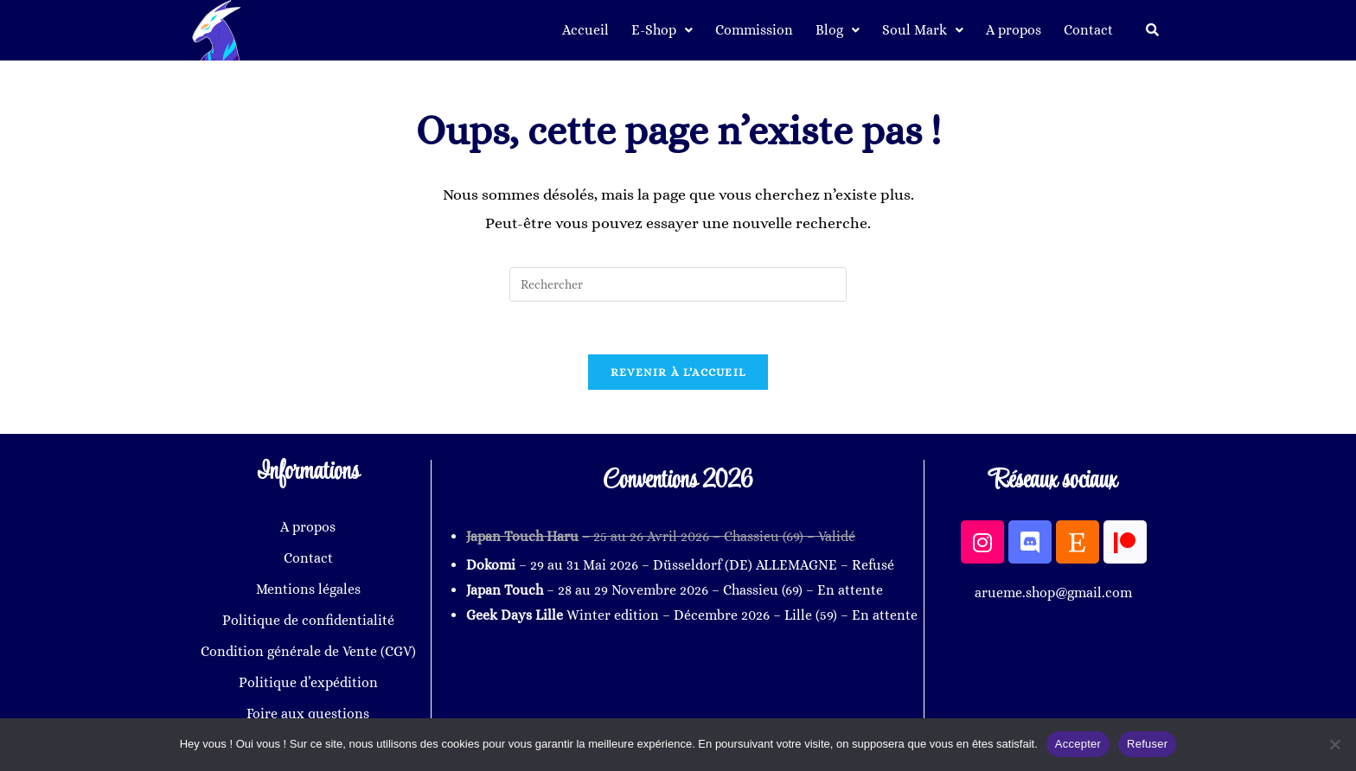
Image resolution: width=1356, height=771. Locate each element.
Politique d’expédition (308, 682)
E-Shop (662, 30)
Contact (1088, 30)
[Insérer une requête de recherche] (678, 284)
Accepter (1078, 743)
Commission (754, 30)
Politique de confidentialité (308, 620)
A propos (1013, 30)
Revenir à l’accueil (678, 372)
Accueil (585, 30)
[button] (662, 30)
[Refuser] (1334, 744)
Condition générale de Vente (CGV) (308, 651)
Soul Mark (922, 30)
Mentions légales (308, 589)
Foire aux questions (307, 713)
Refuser (1147, 743)
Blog (838, 30)
